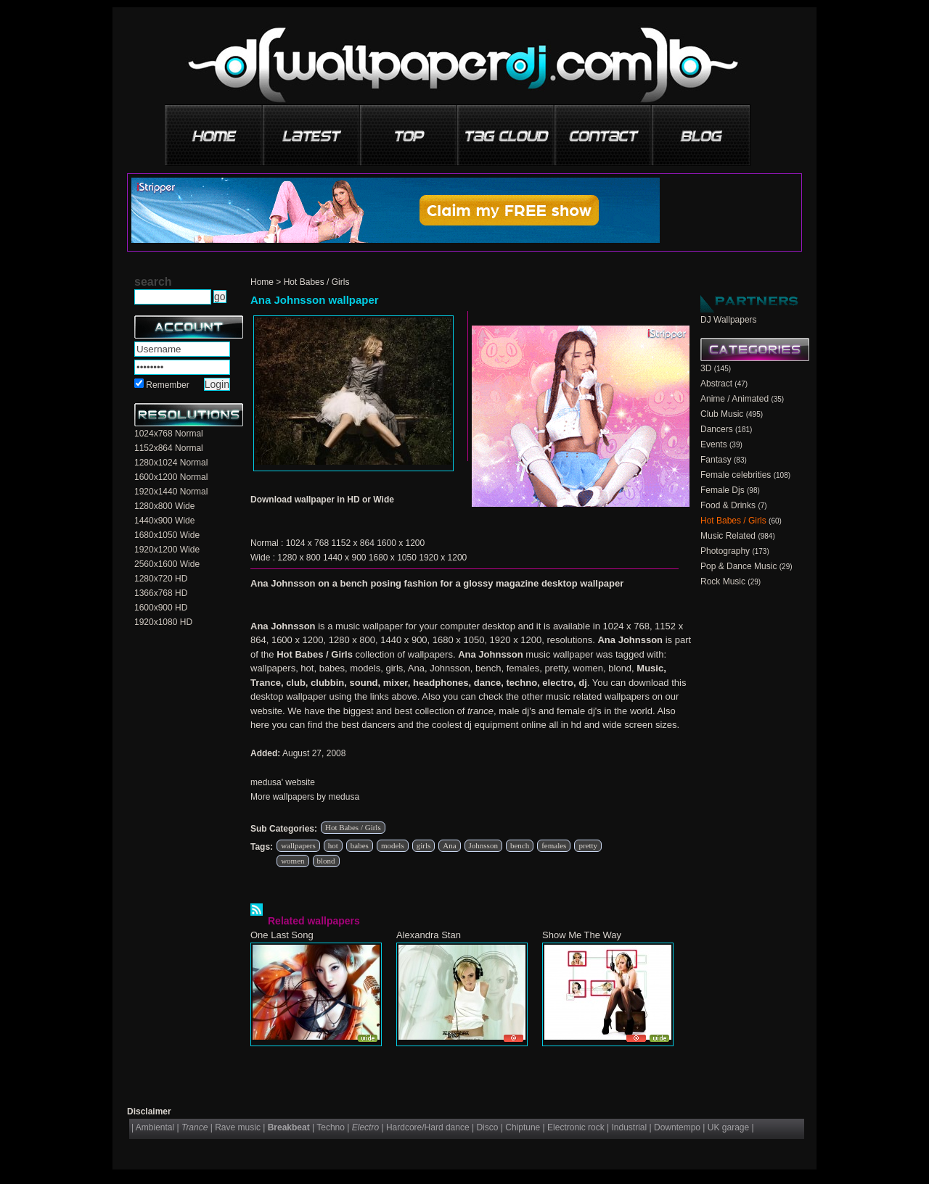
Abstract (716, 383)
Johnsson (483, 845)
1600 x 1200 (401, 543)
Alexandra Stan (428, 935)
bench (519, 845)
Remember (167, 385)
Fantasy (716, 460)
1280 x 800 (298, 557)
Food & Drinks (728, 505)
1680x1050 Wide (167, 535)
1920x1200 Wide (167, 550)
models (392, 845)
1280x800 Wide (164, 506)
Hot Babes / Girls (317, 282)
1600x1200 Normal (171, 477)
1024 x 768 (307, 543)
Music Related (728, 536)
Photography (725, 551)
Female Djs (722, 490)
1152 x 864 (352, 543)
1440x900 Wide (164, 521)
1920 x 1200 (443, 557)
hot (333, 845)
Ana (449, 845)
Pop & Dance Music (738, 566)
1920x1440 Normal (171, 492)
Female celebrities (735, 475)
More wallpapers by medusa (304, 797)
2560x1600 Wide (167, 564)
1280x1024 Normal (171, 463)
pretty (587, 845)
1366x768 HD (160, 593)
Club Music (721, 414)
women (292, 860)
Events (713, 444)
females (553, 845)
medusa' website (282, 782)
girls (424, 845)
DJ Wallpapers (728, 320)
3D (705, 368)
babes (360, 845)
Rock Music (722, 581)
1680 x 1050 (393, 557)
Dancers (716, 429)
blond (326, 860)
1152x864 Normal (168, 448)
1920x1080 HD (163, 622)
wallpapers (298, 845)
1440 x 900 (344, 557)
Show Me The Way (581, 935)
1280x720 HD (160, 579)
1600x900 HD (160, 608)
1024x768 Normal (168, 434)
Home (262, 282)
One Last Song (282, 935)
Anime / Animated (734, 399)
